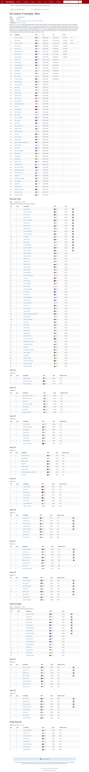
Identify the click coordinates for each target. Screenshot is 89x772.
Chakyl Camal (17, 139)
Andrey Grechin (18, 62)
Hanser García (17, 98)
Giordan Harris (17, 161)
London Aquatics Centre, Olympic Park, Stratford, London (29, 20)
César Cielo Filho (17, 24)
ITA (37, 70)
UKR (37, 73)
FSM (37, 145)
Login (42, 768)
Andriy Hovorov (18, 73)
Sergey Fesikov (18, 92)
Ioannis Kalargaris (18, 117)
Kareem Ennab (17, 136)
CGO (37, 153)
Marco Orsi (16, 87)
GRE (37, 117)
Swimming (34, 5)
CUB (37, 98)
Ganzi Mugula (17, 181)
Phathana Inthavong (19, 189)
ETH (37, 192)
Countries (26, 1)
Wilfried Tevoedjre (18, 194)
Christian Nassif (18, 186)
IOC (45, 1)
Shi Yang (16, 106)
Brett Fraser (17, 123)
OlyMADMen (47, 770)
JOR (37, 136)
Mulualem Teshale (18, 192)
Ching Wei (16, 175)
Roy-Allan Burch (18, 101)
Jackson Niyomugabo (19, 178)
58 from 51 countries (21, 22)
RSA (37, 51)
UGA (37, 181)
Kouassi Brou (17, 156)
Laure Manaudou (43, 29)
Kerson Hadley (17, 145)
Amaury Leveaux (18, 84)
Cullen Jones (31, 26)
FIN (37, 103)
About (49, 768)
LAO (37, 189)
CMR (37, 183)
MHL (37, 161)
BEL (37, 95)
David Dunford (17, 109)
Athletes (18, 1)
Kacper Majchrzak (18, 125)
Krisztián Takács (18, 68)
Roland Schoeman (18, 51)
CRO (37, 112)
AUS (37, 57)
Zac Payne (16, 148)
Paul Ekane (17, 183)
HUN (37, 68)
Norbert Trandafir (18, 79)
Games (33, 1)
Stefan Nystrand (18, 81)
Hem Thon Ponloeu (18, 167)
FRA (37, 37)
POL (37, 125)
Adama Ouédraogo (18, 150)
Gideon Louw (17, 59)
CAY (37, 123)
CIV (37, 156)
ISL (37, 120)
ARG (37, 131)
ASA (37, 175)
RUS (37, 62)
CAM (37, 167)
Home (12, 5)
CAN (37, 76)
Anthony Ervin (48, 26)
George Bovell (17, 54)
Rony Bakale (17, 153)
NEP (37, 164)
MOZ (37, 139)
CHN (37, 106)
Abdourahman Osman (19, 170)
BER (37, 101)
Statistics (51, 1)
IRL (37, 114)
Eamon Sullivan (18, 57)
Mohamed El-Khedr (18, 172)
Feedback (59, 1)
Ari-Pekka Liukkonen (19, 103)
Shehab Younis (17, 128)
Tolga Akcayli (17, 159)
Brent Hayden (17, 76)
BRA (37, 43)
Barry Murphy (17, 114)
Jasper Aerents (17, 95)
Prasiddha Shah (18, 164)
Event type (46, 9)
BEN (37, 194)
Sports (40, 1)
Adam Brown (17, 90)
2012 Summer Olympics (25, 5)
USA (37, 40)
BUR (37, 150)
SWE (37, 81)
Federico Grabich (18, 131)
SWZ (37, 134)
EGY (37, 128)
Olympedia (10, 2)
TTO (37, 54)
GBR (37, 90)
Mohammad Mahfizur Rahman (21, 142)
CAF (37, 186)
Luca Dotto (16, 70)
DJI (37, 170)
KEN (37, 109)
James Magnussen (18, 65)
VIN (37, 159)
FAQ (52, 768)
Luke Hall (16, 134)
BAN (37, 142)
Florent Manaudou (20, 29)
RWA (37, 178)
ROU (37, 79)
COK (37, 148)
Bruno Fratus (17, 46)
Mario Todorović (18, 112)
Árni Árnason (17, 120)
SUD (37, 172)
